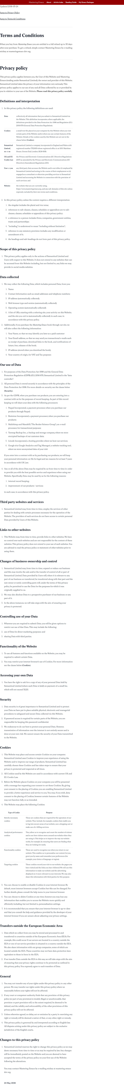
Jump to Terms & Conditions (12, 19)
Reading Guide (71, 2)
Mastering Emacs (36, 2)
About (48, 2)
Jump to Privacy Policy (10, 13)
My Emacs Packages (86, 2)
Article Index (58, 2)
